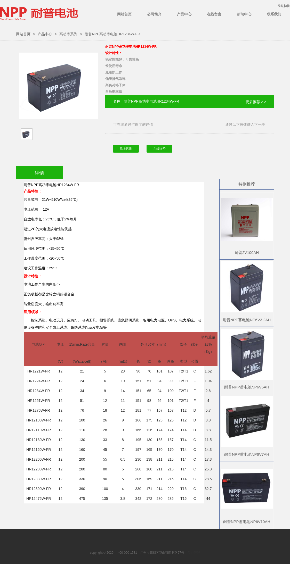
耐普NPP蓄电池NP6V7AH (246, 454)
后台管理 (194, 552)
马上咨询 (126, 149)
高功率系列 (68, 34)
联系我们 (274, 14)
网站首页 (124, 14)
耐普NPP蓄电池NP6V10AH (246, 521)
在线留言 (214, 14)
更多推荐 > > (256, 102)
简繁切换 (284, 6)
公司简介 (154, 14)
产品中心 (184, 14)
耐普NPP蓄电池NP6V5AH (246, 387)
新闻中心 (244, 14)
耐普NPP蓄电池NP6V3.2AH (247, 320)
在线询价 (159, 149)
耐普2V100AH (247, 252)
